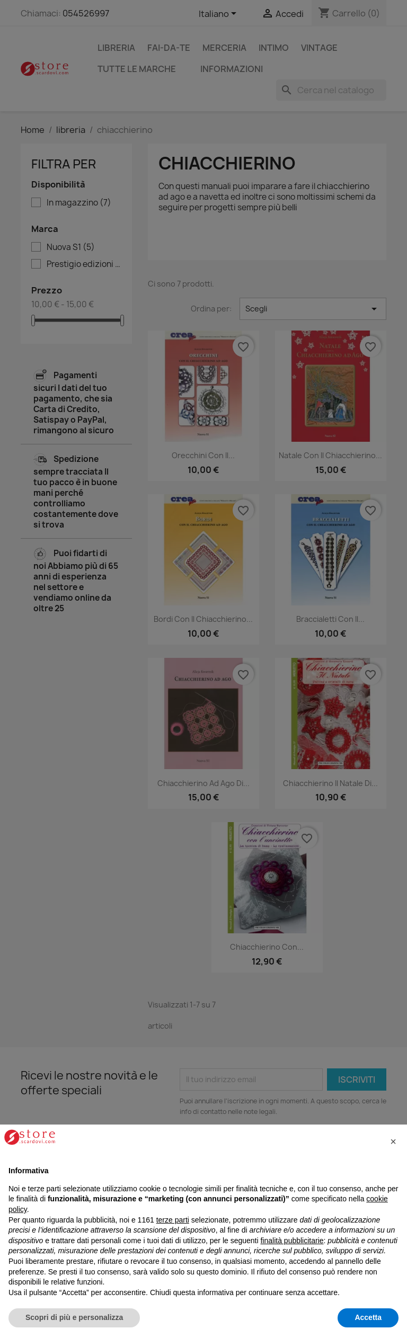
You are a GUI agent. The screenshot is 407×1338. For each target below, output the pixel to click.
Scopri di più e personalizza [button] (74, 1317)
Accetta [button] (368, 1317)
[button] (393, 1141)
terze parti (172, 1220)
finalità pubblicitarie (291, 1240)
